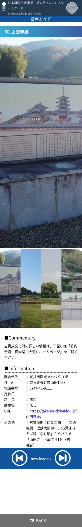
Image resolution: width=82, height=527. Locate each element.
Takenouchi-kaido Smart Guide (24, 13)
